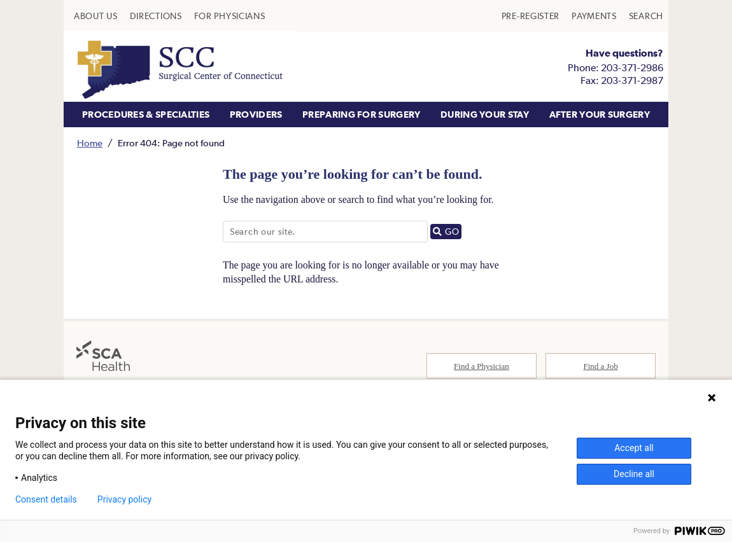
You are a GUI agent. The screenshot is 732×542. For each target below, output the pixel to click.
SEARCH (646, 16)
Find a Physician (481, 367)
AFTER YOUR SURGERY (599, 114)
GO (447, 231)
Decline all (634, 474)
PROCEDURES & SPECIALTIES (145, 114)
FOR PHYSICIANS (229, 16)
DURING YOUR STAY (484, 114)
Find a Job (601, 367)
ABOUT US (96, 16)
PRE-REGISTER (531, 16)
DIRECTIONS (156, 16)
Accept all (634, 448)
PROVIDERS (256, 114)
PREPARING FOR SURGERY (361, 114)
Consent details (46, 499)
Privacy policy (124, 499)
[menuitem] (96, 16)
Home (89, 142)
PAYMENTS (594, 16)
